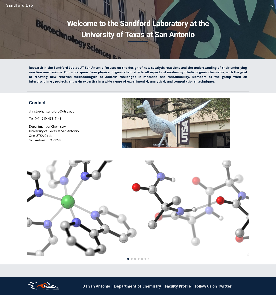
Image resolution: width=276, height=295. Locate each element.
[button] (271, 5)
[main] (138, 29)
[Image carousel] (138, 210)
